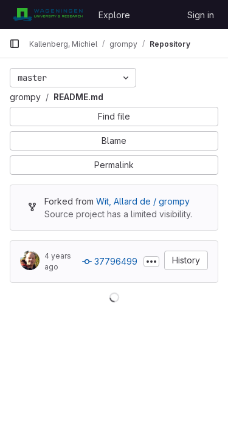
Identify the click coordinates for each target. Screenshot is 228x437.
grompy (25, 97)
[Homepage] (48, 14)
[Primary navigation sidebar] (14, 43)
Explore (114, 15)
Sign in (200, 15)
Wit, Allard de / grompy (143, 201)
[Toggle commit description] (151, 261)
